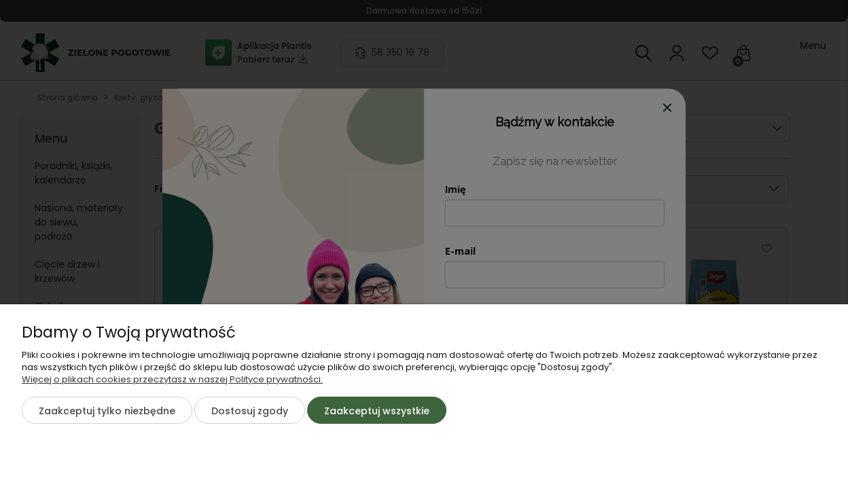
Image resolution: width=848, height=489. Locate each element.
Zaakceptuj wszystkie (376, 411)
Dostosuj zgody (249, 411)
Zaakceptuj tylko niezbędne (107, 411)
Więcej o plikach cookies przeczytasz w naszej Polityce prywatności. (172, 379)
